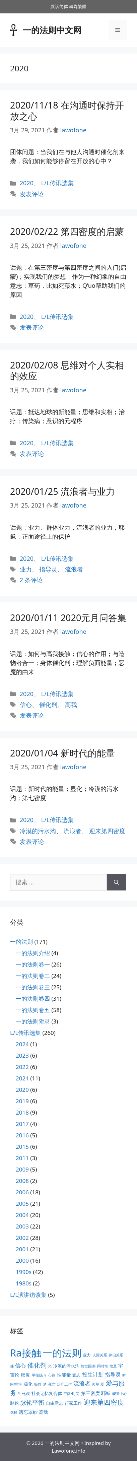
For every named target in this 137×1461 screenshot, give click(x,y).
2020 (26, 183)
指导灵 (48, 569)
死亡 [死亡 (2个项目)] (52, 1384)
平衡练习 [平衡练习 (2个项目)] (39, 1375)
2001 (22, 1249)
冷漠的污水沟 (38, 831)
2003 (22, 1226)
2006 (22, 1192)
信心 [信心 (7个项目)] (20, 1365)
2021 (22, 1078)
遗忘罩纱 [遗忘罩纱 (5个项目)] (28, 1412)
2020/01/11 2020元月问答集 (68, 617)
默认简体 (59, 6)
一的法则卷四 (33, 998)
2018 (22, 1112)
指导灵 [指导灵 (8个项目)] (113, 1374)
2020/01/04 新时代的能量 (62, 753)
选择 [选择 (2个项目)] (13, 1412)
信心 (26, 705)
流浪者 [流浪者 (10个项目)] (81, 1383)
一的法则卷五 (33, 1010)
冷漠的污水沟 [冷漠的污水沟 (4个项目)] (66, 1366)
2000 (22, 1260)
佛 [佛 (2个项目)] (12, 1366)
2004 (22, 1215)
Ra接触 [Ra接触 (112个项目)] (25, 1352)
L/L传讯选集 (57, 183)
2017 (22, 1124)
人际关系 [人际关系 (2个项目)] (99, 1355)
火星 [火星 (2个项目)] (95, 1384)
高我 (71, 705)
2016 (22, 1135)
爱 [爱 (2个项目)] (102, 1384)
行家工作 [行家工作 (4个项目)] (73, 1403)
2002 (22, 1238)
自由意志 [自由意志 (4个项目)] (54, 1403)
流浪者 (74, 569)
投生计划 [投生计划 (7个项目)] (93, 1374)
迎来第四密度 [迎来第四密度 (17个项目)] (104, 1402)
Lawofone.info (68, 1450)
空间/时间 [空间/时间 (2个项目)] (71, 1393)
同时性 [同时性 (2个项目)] (102, 1366)
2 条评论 (31, 580)
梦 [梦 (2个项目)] (45, 1384)
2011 (22, 1158)
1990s (23, 1272)
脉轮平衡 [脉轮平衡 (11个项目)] (32, 1402)
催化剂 (48, 705)
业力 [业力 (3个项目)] (87, 1355)
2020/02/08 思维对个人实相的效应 (67, 370)
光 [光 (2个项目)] (50, 1366)
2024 (22, 1044)
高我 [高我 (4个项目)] (43, 1412)
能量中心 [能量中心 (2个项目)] (119, 1393)
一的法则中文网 (52, 30)
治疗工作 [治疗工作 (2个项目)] (64, 1384)
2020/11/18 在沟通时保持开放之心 (67, 110)
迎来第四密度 (107, 831)
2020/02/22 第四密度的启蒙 (67, 231)
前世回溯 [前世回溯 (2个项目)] (88, 1366)
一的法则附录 (33, 1021)
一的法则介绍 (33, 953)
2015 (22, 1146)
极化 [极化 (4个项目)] (28, 1384)
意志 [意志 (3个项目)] (76, 1375)
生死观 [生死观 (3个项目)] (24, 1393)
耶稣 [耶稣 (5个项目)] (106, 1393)
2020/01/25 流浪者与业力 (62, 491)
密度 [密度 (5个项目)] (25, 1375)
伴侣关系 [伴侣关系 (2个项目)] (116, 1355)
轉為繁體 (77, 6)
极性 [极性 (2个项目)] (38, 1384)
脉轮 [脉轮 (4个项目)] (14, 1403)
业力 (26, 569)
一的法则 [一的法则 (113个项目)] (62, 1352)
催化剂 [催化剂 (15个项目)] (37, 1365)
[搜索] (116, 882)
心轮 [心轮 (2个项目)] (51, 1375)
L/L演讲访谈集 (28, 1295)
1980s (23, 1283)
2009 (22, 1169)
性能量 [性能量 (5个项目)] (64, 1375)
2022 (22, 1067)
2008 (22, 1181)
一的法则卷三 (33, 987)
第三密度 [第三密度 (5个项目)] (90, 1393)
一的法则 (21, 941)
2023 (22, 1055)
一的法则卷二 (33, 976)
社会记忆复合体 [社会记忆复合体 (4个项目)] (46, 1393)
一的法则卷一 (33, 964)
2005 (22, 1203)
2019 (22, 1101)
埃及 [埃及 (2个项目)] (113, 1366)
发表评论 (32, 194)
